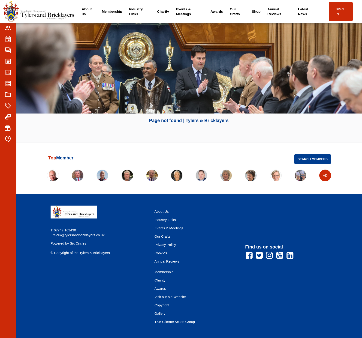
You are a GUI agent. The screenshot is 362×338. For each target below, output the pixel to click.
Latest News (303, 11)
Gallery (160, 313)
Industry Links (136, 11)
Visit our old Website (170, 297)
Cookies (160, 253)
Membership (112, 11)
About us (87, 11)
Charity (163, 11)
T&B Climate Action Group (174, 322)
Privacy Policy (165, 245)
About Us (161, 211)
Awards (217, 11)
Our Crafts (235, 11)
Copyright (161, 305)
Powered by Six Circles (68, 243)
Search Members (313, 159)
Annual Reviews (274, 11)
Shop (256, 11)
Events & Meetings (183, 11)
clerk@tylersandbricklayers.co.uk (79, 235)
